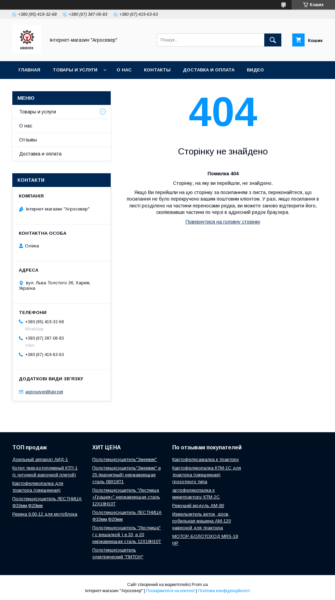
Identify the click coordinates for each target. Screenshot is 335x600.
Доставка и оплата (208, 69)
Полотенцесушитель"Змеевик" (124, 459)
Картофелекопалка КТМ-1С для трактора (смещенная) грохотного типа (206, 474)
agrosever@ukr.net (44, 391)
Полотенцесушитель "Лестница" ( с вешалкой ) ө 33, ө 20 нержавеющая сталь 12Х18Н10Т (126, 534)
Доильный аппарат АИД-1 (40, 459)
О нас (124, 69)
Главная (29, 69)
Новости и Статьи (43, 87)
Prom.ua (200, 584)
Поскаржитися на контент (170, 590)
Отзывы (28, 139)
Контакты (157, 69)
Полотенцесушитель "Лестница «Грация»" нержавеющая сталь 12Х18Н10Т (126, 497)
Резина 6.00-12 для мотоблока (44, 514)
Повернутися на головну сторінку (223, 221)
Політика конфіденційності (224, 590)
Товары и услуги (75, 69)
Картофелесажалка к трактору (205, 459)
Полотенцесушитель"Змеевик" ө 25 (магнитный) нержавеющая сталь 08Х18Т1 (126, 474)
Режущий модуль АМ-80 (198, 505)
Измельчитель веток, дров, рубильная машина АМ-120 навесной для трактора (201, 521)
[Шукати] (272, 39)
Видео (255, 69)
